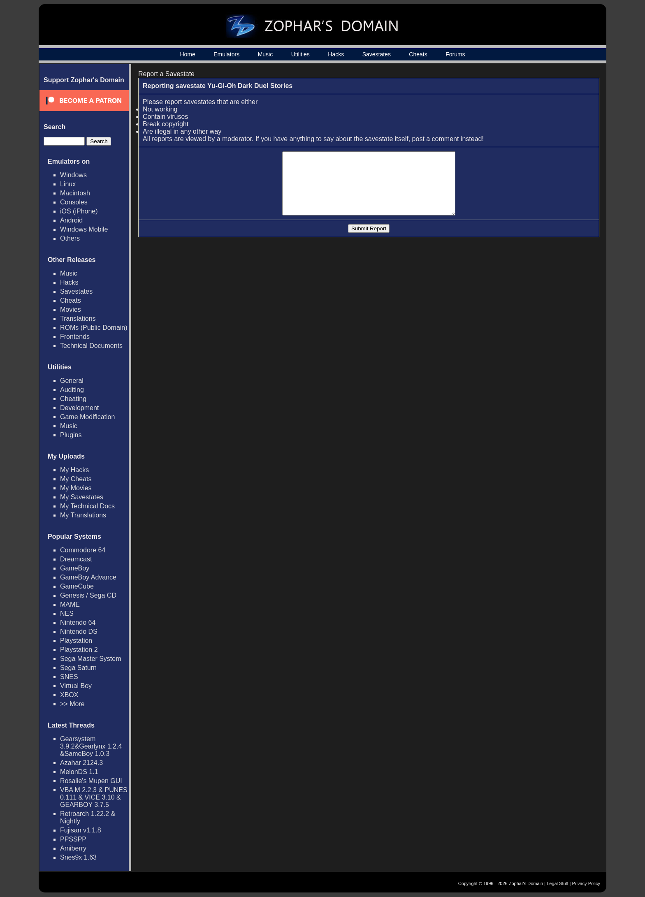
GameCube (77, 586)
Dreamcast (76, 559)
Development (79, 407)
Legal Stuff (557, 883)
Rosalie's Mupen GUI (91, 780)
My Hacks (74, 469)
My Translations (83, 515)
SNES (69, 676)
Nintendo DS (78, 631)
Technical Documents (91, 345)
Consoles (74, 202)
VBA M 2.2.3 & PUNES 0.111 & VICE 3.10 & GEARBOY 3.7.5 (94, 797)
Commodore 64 (82, 550)
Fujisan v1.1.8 (80, 830)
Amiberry (73, 848)
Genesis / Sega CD (88, 595)
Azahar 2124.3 (81, 762)
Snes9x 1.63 (78, 857)
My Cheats (75, 478)
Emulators (226, 54)
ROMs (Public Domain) (94, 327)
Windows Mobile (84, 229)
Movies (70, 309)
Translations (78, 318)
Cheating (73, 398)
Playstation (76, 640)
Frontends (75, 336)
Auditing (72, 389)
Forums (455, 54)
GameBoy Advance (88, 577)
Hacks (336, 54)
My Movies (75, 487)
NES (67, 613)
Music (265, 54)
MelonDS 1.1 (79, 771)
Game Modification (87, 416)
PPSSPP (73, 839)
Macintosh (75, 193)
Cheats (418, 54)
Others (70, 238)
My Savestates (81, 497)
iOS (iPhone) (79, 211)
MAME (70, 604)
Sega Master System (90, 658)
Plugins (70, 434)
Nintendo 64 (77, 622)
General (72, 380)
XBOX (69, 694)
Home (187, 54)
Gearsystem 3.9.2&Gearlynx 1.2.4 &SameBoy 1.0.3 (91, 746)
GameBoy (74, 568)
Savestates (376, 54)
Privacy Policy (586, 883)
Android (71, 220)
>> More (72, 703)
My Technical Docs (87, 506)
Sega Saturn (78, 667)
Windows (73, 175)
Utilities (300, 54)
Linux (68, 184)
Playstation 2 (79, 649)
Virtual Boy (76, 685)
